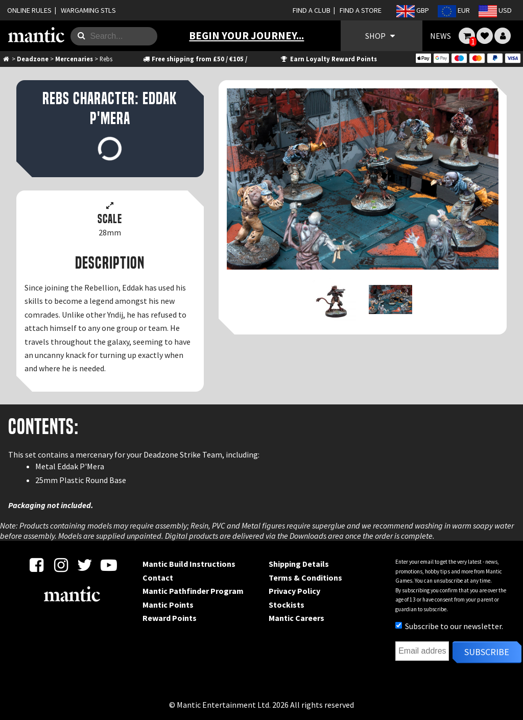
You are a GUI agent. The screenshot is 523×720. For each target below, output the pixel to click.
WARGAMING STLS (88, 10)
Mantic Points (168, 604)
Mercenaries (74, 59)
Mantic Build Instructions (188, 564)
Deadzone (33, 59)
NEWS (440, 36)
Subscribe (486, 652)
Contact (157, 577)
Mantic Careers (296, 618)
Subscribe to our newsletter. (449, 626)
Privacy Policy (294, 591)
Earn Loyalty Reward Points (328, 59)
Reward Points (169, 618)
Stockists (286, 604)
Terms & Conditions (305, 577)
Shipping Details (299, 564)
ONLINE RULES (29, 10)
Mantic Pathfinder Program (193, 591)
